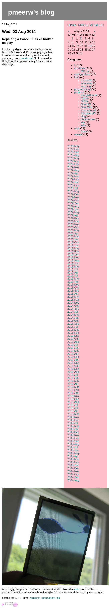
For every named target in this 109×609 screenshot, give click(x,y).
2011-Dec (73, 362)
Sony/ (84, 131)
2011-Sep (73, 368)
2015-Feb (73, 299)
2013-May (73, 329)
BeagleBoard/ (89, 95)
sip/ (83, 122)
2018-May (73, 266)
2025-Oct (72, 149)
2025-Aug (73, 155)
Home (72, 25)
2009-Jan (73, 429)
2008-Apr (72, 456)
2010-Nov (73, 396)
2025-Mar (73, 161)
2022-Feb (73, 218)
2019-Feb (73, 251)
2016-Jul (72, 275)
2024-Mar (73, 176)
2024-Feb (73, 179)
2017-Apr (72, 272)
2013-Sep (73, 323)
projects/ (79, 92)
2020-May (73, 230)
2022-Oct (72, 200)
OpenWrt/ (86, 107)
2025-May (73, 158)
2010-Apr (72, 411)
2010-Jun (73, 408)
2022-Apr (72, 215)
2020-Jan (73, 239)
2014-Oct (72, 305)
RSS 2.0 (83, 25)
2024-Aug (73, 170)
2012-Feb (73, 356)
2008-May (73, 453)
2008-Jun (73, 450)
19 (89, 45)
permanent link (51, 597)
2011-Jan (73, 393)
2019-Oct (72, 242)
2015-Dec (73, 284)
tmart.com (27, 58)
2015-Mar (73, 296)
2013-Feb (73, 332)
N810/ (84, 101)
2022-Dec (73, 194)
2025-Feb (73, 164)
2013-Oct (72, 320)
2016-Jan (73, 281)
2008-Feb (73, 462)
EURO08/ (86, 80)
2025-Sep (73, 152)
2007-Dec (73, 468)
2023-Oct (72, 185)
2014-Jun (73, 311)
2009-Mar (73, 426)
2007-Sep (73, 477)
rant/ (76, 128)
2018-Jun (73, 263)
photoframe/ (88, 119)
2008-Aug (73, 444)
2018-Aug (73, 260)
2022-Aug (73, 206)
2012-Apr (72, 353)
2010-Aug (73, 402)
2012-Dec (73, 335)
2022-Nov (73, 197)
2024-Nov (73, 167)
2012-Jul (72, 344)
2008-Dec (73, 432)
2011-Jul (72, 374)
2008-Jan (73, 465)
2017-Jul (72, 269)
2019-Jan (73, 254)
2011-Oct (72, 365)
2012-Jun (73, 347)
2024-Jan (73, 182)
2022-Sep (73, 203)
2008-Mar (73, 459)
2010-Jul (72, 405)
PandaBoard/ (88, 110)
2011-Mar (73, 387)
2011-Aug (73, 371)
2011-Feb (73, 390)
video (77, 589)
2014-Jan (73, 317)
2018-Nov (73, 257)
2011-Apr (72, 384)
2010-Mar (73, 414)
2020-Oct (72, 227)
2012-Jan (73, 359)
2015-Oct (72, 287)
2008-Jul (72, 447)
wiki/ (83, 125)
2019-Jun (73, 245)
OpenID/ (86, 104)
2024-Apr (72, 173)
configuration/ (82, 74)
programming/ (82, 89)
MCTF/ (85, 71)
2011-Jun (73, 378)
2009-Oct (72, 420)
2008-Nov (73, 435)
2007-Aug (73, 480)
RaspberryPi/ (88, 113)
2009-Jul (72, 423)
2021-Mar (73, 221)
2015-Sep (73, 290)
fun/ (76, 77)
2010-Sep (73, 399)
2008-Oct (72, 438)
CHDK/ (85, 98)
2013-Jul (72, 326)
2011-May (73, 381)
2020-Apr (72, 233)
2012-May (73, 350)
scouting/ (86, 86)
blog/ (84, 116)
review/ (78, 134)
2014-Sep (73, 308)
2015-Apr (72, 293)
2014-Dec (73, 302)
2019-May (73, 248)
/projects (35, 597)
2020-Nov (73, 224)
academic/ (80, 68)
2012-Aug (73, 341)
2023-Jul (72, 188)
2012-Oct (72, 338)
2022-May (73, 212)
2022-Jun (73, 209)
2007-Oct (72, 474)
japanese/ (86, 83)
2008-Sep (73, 441)
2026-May (73, 146)
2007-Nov (73, 471)
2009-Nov (73, 417)
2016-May (73, 278)
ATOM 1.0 (96, 25)
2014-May (73, 314)
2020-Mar (73, 236)
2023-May (73, 191)
